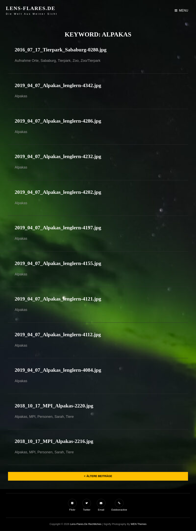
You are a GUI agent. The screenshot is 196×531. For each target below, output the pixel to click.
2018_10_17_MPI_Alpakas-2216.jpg (54, 441)
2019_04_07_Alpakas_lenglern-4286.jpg (58, 121)
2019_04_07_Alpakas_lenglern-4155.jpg (58, 263)
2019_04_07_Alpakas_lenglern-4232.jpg (58, 156)
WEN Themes (139, 524)
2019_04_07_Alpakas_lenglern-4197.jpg (58, 227)
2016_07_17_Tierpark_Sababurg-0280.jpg (60, 50)
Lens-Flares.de (30, 8)
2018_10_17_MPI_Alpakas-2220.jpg (54, 406)
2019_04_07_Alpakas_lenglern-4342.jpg (58, 85)
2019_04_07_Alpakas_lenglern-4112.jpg (58, 334)
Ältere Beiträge (99, 476)
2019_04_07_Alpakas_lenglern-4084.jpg (58, 370)
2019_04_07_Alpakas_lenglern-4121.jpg (58, 299)
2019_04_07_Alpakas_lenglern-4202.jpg (58, 192)
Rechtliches (94, 524)
